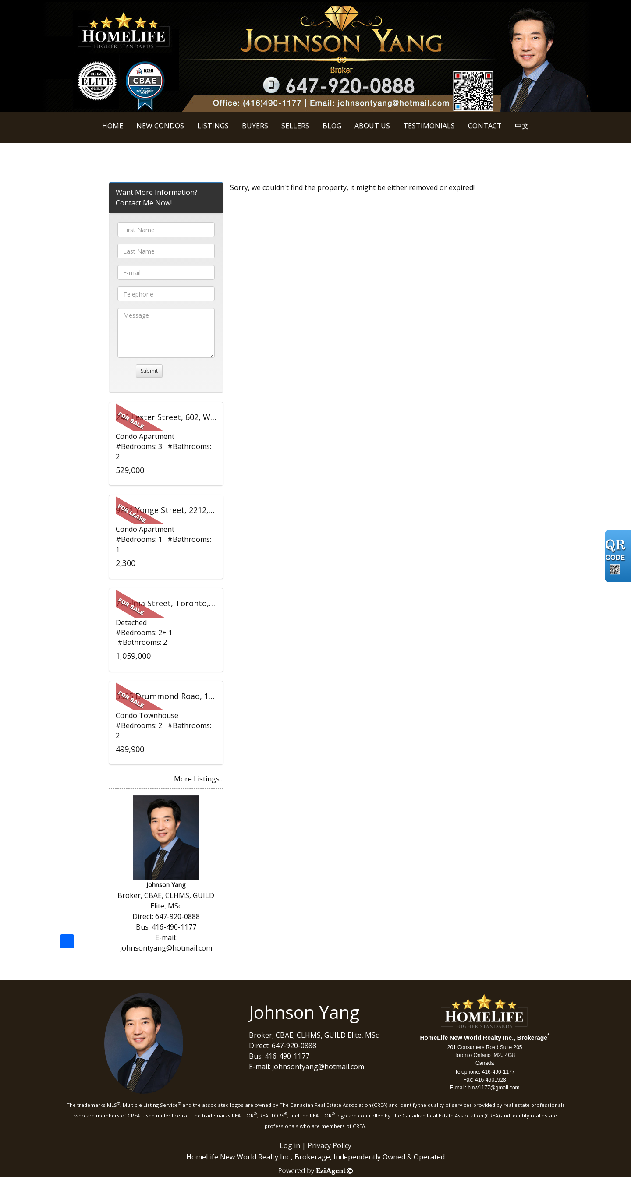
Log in (290, 1145)
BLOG (332, 126)
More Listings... (198, 779)
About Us (372, 126)
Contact (485, 126)
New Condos (160, 126)
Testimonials (429, 126)
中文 (522, 126)
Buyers (255, 126)
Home (112, 126)
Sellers (295, 126)
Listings (213, 126)
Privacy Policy (329, 1145)
